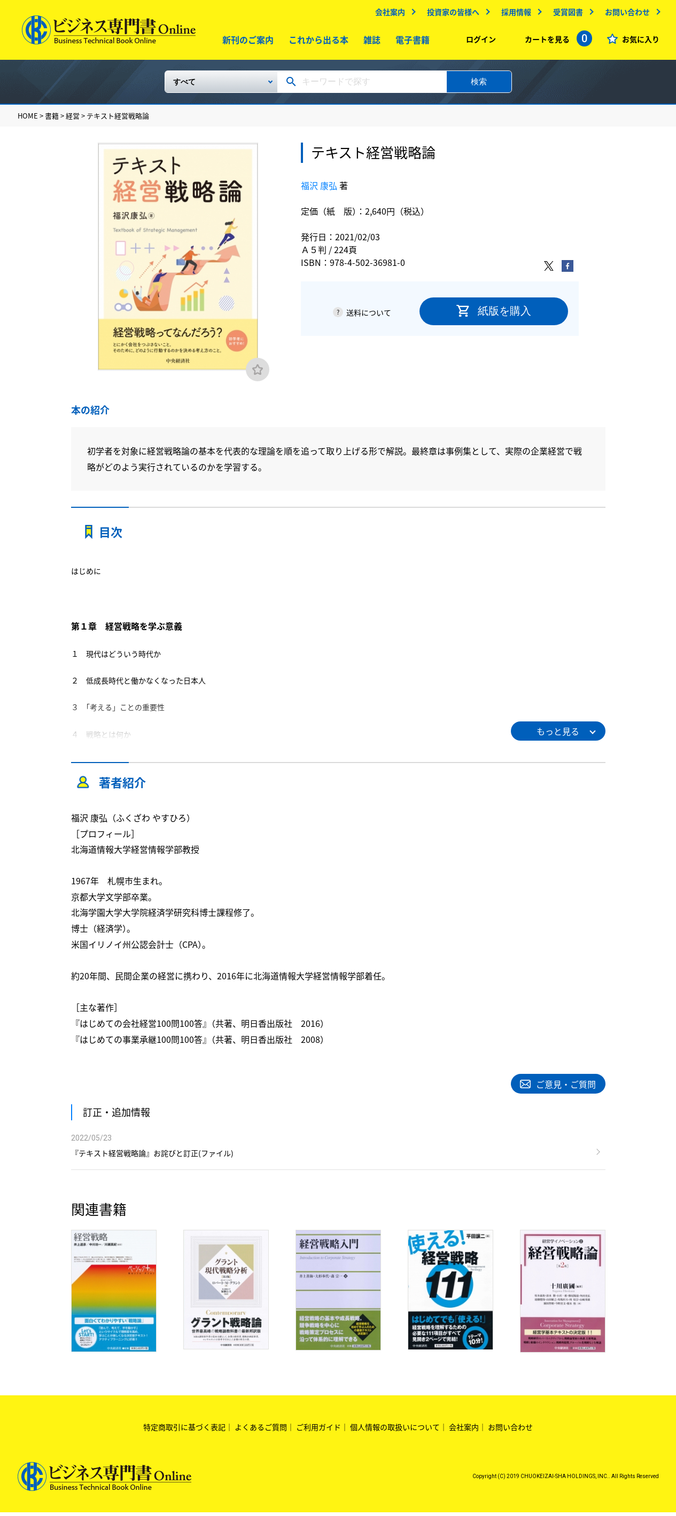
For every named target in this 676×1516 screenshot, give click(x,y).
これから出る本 (316, 42)
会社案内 (390, 14)
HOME (28, 120)
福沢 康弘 (319, 189)
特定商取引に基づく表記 (184, 1431)
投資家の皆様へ (452, 14)
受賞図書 (567, 14)
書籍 (52, 120)
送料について (368, 316)
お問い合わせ (626, 14)
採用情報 (516, 14)
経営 (73, 120)
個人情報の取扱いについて (395, 1431)
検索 (479, 85)
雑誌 (369, 42)
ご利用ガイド (318, 1431)
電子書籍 (410, 42)
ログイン (480, 41)
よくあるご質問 (261, 1431)
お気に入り (640, 41)
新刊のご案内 (245, 42)
